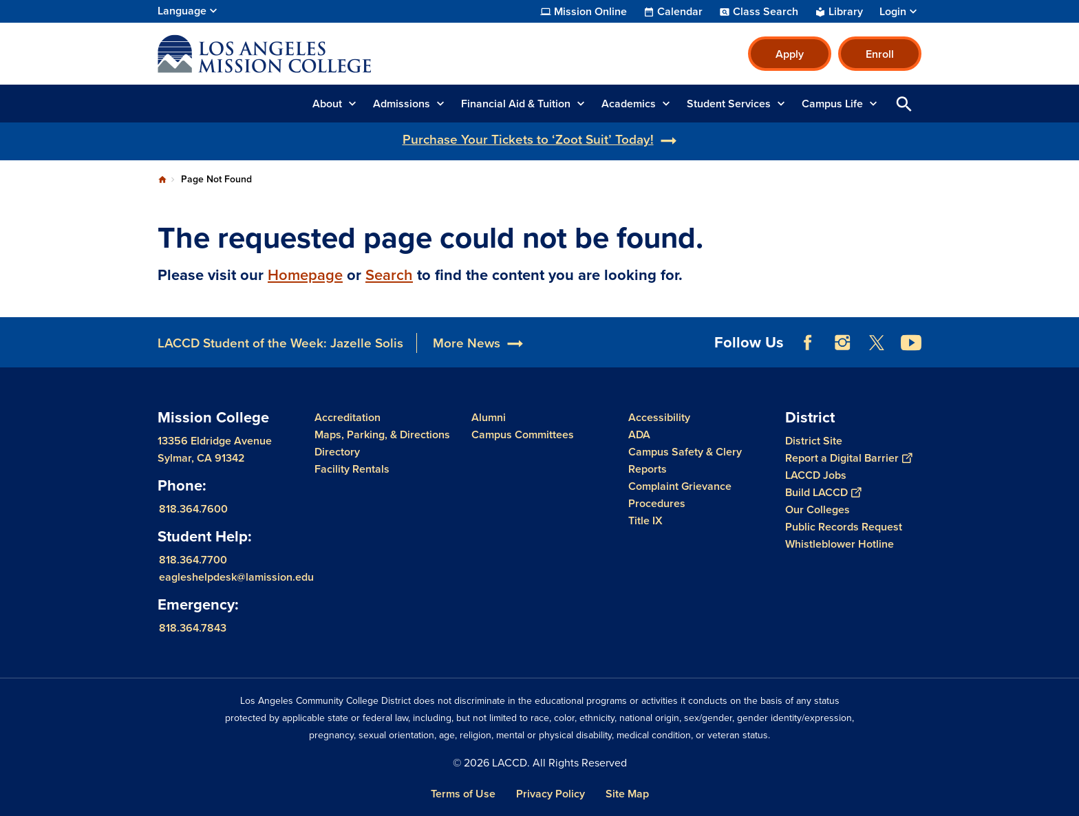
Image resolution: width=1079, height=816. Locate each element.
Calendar (680, 11)
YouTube (911, 342)
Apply (790, 54)
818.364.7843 (192, 628)
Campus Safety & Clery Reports (685, 460)
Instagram (842, 342)
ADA (639, 434)
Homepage (305, 275)
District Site (813, 441)
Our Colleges (817, 509)
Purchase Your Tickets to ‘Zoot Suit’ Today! (528, 139)
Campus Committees (522, 434)
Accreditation (347, 417)
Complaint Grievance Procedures (679, 494)
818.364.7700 (193, 560)
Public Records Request (843, 527)
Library (846, 11)
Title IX (645, 520)
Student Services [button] (729, 103)
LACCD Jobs (815, 475)
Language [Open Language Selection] (182, 11)
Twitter (876, 342)
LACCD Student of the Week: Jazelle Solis (280, 343)
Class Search (765, 11)
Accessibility (659, 417)
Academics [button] (628, 103)
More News (466, 343)
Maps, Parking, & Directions (382, 434)
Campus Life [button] (832, 103)
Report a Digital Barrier (848, 458)
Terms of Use (463, 794)
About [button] (327, 103)
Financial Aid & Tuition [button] (515, 103)
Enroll (880, 54)
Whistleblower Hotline (839, 544)
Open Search (904, 103)
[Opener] (1065, 338)
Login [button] (892, 11)
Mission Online (590, 11)
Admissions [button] (401, 103)
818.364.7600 (193, 509)
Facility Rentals (351, 469)
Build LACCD (823, 492)
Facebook (808, 342)
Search (389, 275)
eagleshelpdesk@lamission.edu (236, 577)
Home (162, 179)
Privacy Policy (550, 794)
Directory (337, 452)
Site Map (627, 794)
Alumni (488, 417)
